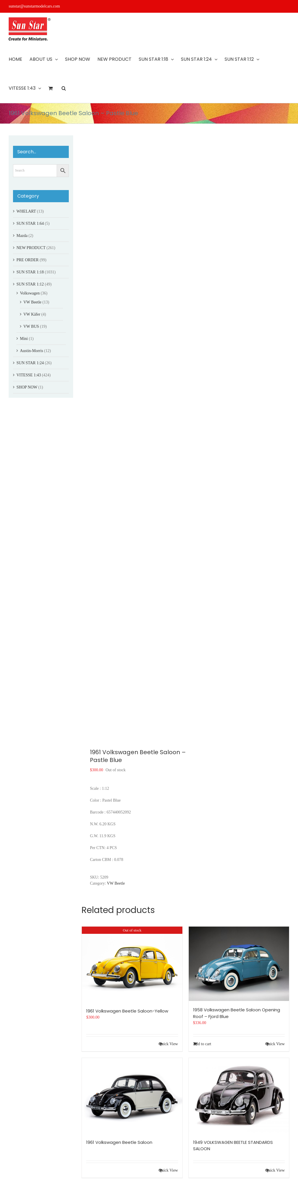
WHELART (26, 211)
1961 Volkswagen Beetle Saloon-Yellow (127, 1011)
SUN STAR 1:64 (30, 223)
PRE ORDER (27, 260)
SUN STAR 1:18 (30, 272)
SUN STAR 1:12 (30, 284)
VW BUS (31, 326)
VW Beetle (116, 883)
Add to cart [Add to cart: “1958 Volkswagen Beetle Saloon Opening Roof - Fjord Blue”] (202, 1044)
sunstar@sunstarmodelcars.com (34, 6)
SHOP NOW (26, 387)
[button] (64, 88)
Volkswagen (30, 293)
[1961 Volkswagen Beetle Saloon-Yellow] (132, 964)
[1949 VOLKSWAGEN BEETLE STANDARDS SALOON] (239, 1095)
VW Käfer (31, 314)
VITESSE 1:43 (28, 375)
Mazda (21, 235)
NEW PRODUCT (30, 248)
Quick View (168, 1044)
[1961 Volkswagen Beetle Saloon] (132, 1095)
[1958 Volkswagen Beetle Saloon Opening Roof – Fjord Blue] (239, 964)
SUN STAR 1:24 (30, 363)
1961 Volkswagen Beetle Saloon (119, 1142)
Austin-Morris (31, 351)
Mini (24, 338)
